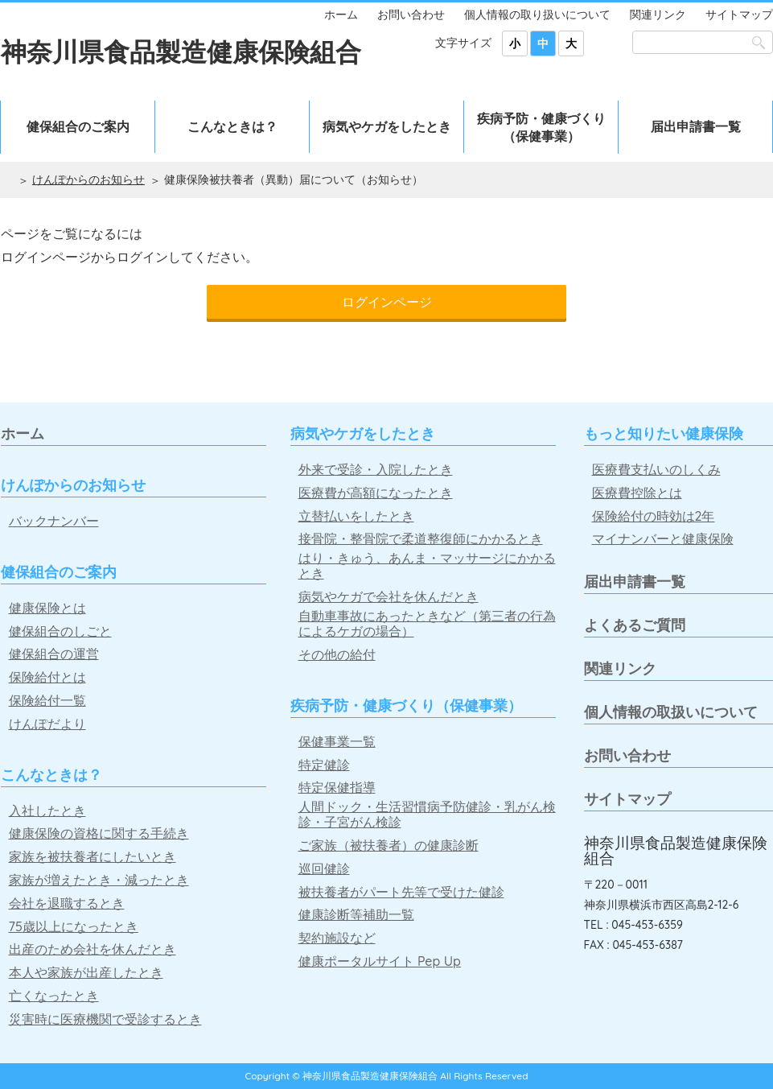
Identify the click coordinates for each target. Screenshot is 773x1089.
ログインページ (387, 302)
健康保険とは (47, 608)
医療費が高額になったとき (375, 493)
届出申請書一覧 (696, 126)
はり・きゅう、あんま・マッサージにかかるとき (427, 566)
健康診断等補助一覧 (356, 914)
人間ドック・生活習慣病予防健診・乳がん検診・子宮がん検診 (427, 814)
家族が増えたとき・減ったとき (99, 880)
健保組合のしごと (60, 631)
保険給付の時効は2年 (653, 516)
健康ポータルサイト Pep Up (379, 961)
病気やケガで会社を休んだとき (388, 596)
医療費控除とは (637, 493)
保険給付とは (47, 677)
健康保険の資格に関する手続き (99, 833)
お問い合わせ (411, 14)
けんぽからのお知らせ (88, 179)
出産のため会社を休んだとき (92, 949)
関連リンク (658, 14)
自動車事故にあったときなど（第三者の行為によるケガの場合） (427, 623)
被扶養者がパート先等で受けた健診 (401, 892)
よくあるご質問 (634, 625)
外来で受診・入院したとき (375, 469)
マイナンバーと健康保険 (663, 539)
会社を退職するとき (67, 903)
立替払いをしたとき (356, 516)
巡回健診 (324, 869)
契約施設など (337, 938)
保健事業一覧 (337, 741)
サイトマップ (739, 14)
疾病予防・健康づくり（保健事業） (541, 127)
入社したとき (47, 811)
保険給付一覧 (47, 700)
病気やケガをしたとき (387, 126)
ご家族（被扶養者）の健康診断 (388, 845)
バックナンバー (54, 521)
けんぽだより (47, 724)
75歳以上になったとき (73, 926)
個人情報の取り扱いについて (537, 14)
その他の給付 (337, 654)
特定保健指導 (337, 787)
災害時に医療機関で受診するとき (105, 1019)
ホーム (341, 14)
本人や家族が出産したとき (86, 972)
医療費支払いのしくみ (656, 469)
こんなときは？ (232, 126)
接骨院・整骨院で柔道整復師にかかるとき (420, 539)
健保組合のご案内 (78, 126)
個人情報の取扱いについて (671, 712)
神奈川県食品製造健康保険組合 (181, 51)
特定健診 (324, 765)
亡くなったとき (54, 996)
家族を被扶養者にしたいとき (92, 856)
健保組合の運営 (54, 654)
